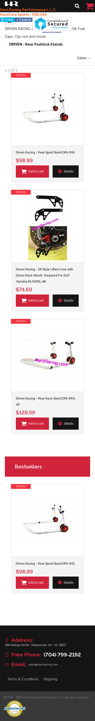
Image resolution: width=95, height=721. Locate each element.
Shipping (50, 679)
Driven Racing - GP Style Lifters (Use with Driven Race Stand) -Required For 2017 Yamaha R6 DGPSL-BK (44, 275)
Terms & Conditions (22, 679)
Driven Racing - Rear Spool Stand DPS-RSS (45, 152)
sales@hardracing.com (43, 664)
